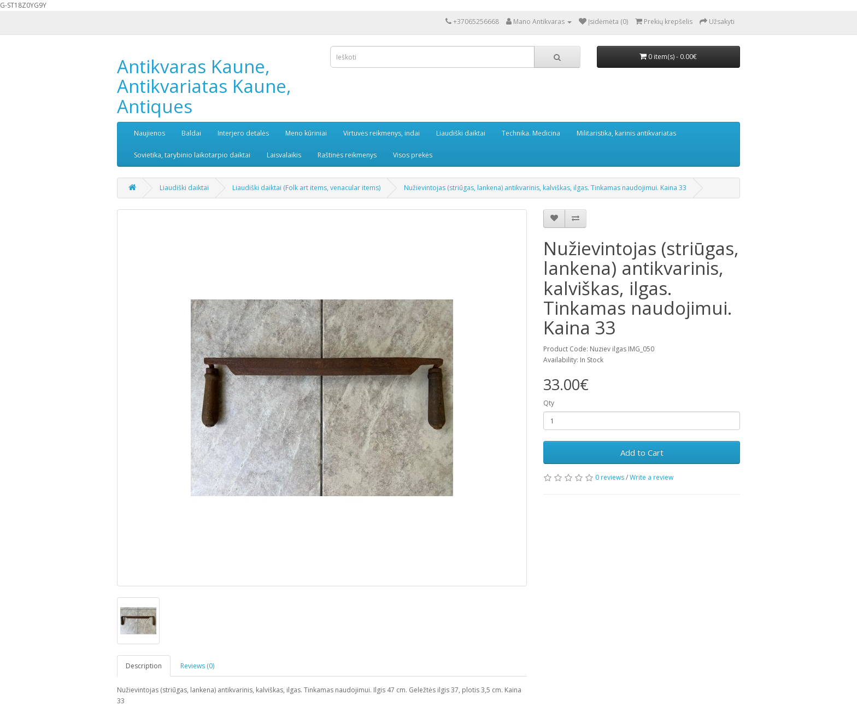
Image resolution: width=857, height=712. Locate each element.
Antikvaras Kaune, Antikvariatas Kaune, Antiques (204, 86)
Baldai (191, 133)
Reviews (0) (197, 665)
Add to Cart (642, 452)
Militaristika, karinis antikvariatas (626, 133)
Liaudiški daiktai (460, 133)
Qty (548, 403)
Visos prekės (412, 155)
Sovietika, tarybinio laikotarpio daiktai (192, 155)
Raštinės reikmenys (347, 155)
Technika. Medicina (531, 133)
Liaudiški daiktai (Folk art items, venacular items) (306, 187)
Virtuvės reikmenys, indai (381, 133)
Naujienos (149, 133)
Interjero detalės (243, 133)
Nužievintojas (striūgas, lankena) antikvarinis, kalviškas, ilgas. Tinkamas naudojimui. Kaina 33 (545, 187)
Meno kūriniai (306, 133)
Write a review (651, 477)
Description (144, 665)
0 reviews (609, 477)
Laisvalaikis (284, 155)
